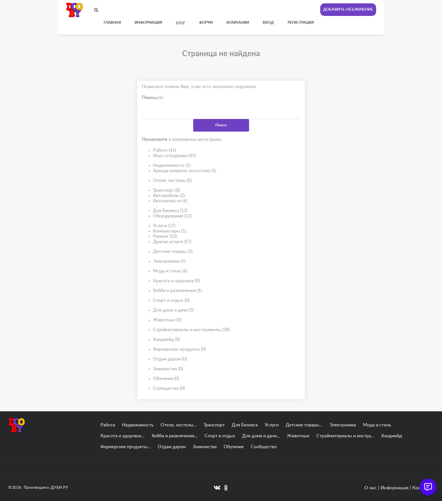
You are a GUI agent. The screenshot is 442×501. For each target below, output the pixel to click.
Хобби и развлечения (177, 290)
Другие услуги (172, 241)
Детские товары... (304, 425)
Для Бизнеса (170, 210)
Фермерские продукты (179, 349)
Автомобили (169, 195)
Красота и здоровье (176, 281)
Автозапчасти (170, 201)
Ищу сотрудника (174, 155)
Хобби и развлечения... (175, 436)
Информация (395, 488)
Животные (167, 320)
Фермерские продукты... (126, 447)
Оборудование (172, 216)
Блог (180, 23)
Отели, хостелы (172, 180)
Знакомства (168, 369)
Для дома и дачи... (261, 436)
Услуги (164, 226)
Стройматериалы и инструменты (191, 330)
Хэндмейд (166, 339)
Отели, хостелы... (179, 425)
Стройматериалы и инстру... (345, 436)
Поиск (221, 125)
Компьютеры (169, 231)
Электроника (169, 261)
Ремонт (165, 236)
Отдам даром (170, 359)
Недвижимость (171, 165)
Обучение (166, 378)
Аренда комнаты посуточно (184, 171)
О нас (370, 488)
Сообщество (169, 388)
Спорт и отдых (171, 300)
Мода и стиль (170, 271)
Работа (164, 150)
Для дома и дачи (173, 310)
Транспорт (166, 190)
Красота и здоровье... (123, 436)
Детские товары (172, 251)
